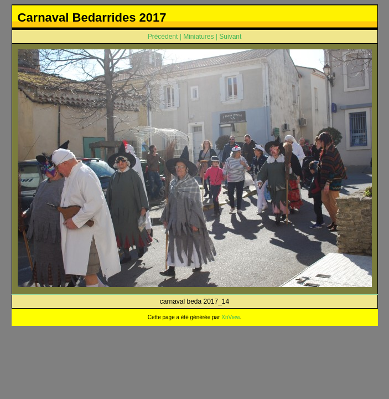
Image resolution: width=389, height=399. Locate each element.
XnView (230, 317)
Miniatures (198, 36)
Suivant (230, 36)
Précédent (163, 36)
